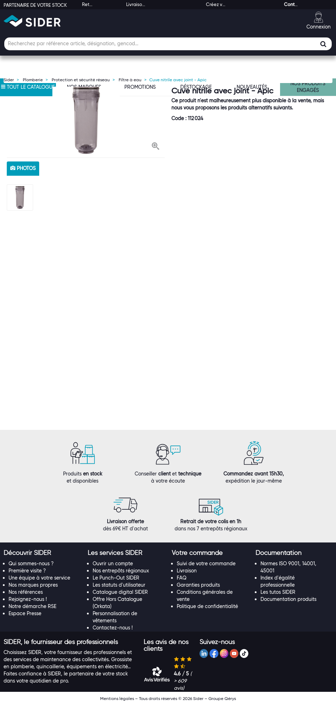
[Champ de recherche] (168, 43)
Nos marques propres (33, 585)
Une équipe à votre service (39, 578)
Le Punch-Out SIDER (116, 578)
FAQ (181, 578)
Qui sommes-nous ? (31, 563)
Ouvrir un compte (113, 563)
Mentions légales (117, 698)
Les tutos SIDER (277, 592)
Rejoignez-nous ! (28, 599)
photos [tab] (23, 168)
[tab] (42, 553)
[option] (86, 120)
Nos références (26, 592)
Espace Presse (25, 613)
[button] (155, 146)
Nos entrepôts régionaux (121, 570)
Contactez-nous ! (113, 627)
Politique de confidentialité (207, 606)
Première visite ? (27, 570)
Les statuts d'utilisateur (119, 585)
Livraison (187, 570)
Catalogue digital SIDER (120, 592)
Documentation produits (288, 599)
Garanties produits (198, 585)
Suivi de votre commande (206, 563)
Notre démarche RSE (32, 606)
